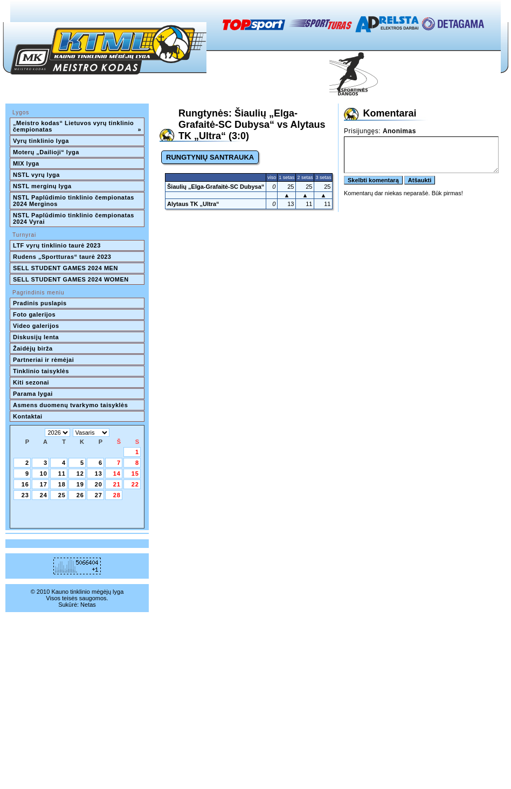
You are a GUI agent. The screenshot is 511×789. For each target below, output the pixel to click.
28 (117, 495)
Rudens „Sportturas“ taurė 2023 (62, 256)
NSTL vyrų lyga (36, 174)
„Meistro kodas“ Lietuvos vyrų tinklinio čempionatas (77, 126)
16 (25, 484)
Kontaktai (28, 416)
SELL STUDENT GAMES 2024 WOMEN (71, 279)
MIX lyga (26, 163)
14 (117, 473)
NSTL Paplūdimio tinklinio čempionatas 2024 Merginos (74, 200)
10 (43, 473)
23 (25, 495)
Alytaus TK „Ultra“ (193, 204)
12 (80, 473)
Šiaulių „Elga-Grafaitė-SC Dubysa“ (215, 186)
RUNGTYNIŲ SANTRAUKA (210, 157)
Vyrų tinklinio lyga (41, 141)
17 (43, 484)
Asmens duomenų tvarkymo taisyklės (70, 405)
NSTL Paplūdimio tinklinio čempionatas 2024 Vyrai (74, 218)
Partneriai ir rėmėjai (43, 359)
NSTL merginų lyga (42, 186)
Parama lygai (33, 393)
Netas (88, 604)
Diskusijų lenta (36, 337)
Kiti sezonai (31, 382)
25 (62, 495)
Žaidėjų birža (33, 348)
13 (98, 473)
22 (135, 484)
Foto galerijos (34, 314)
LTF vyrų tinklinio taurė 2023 (57, 245)
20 (98, 484)
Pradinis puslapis (40, 303)
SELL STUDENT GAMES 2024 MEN (65, 268)
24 (43, 495)
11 (62, 473)
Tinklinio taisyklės (41, 371)
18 (62, 484)
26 (80, 495)
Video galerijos (36, 326)
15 (135, 473)
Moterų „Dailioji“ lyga (46, 152)
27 (98, 495)
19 (80, 484)
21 (117, 484)
